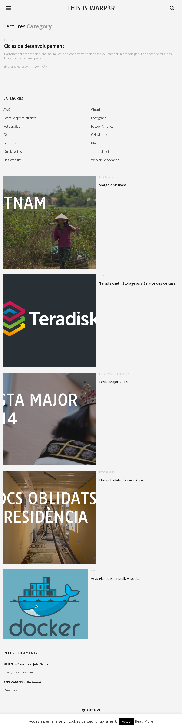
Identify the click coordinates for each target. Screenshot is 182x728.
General (9, 135)
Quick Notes (12, 151)
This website (12, 160)
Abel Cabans (13, 682)
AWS (6, 109)
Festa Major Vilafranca (19, 118)
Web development (105, 160)
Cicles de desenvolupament (34, 46)
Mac (94, 143)
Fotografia (98, 118)
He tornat (34, 682)
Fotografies (11, 126)
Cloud (95, 109)
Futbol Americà (102, 126)
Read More (144, 721)
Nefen (8, 664)
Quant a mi (91, 710)
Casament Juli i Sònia (32, 664)
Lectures (9, 40)
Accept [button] (126, 721)
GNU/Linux (99, 135)
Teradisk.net (100, 151)
